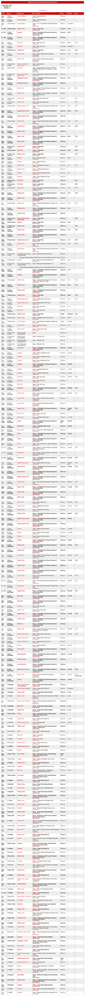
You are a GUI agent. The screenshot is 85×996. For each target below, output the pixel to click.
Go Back (42, 10)
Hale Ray (19, 992)
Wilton (19, 731)
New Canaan (20, 753)
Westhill (19, 369)
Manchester (20, 417)
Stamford (20, 904)
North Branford (21, 321)
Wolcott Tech (21, 126)
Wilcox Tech (20, 64)
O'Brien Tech (20, 280)
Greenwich (20, 347)
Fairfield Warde (21, 884)
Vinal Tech (20, 306)
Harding (19, 173)
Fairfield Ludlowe (22, 795)
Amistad (19, 16)
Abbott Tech (20, 50)
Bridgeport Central (22, 78)
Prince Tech (20, 429)
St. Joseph (20, 775)
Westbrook (20, 426)
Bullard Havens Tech (22, 64)
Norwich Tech (21, 701)
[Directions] (36, 17)
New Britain (20, 974)
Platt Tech (20, 42)
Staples (19, 759)
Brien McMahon (21, 825)
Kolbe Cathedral (21, 688)
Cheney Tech (21, 28)
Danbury (19, 843)
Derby (19, 23)
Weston (19, 528)
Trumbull (19, 861)
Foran (19, 433)
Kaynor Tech (20, 54)
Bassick (19, 32)
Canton (19, 679)
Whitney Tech (21, 165)
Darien (19, 421)
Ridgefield (20, 766)
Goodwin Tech (21, 742)
